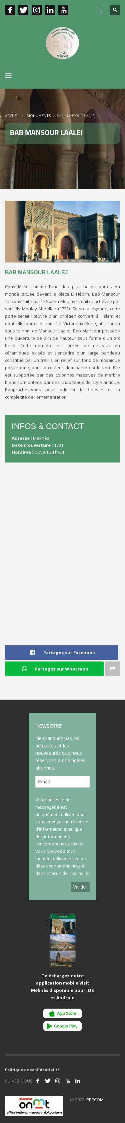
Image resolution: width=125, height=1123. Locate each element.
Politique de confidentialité (32, 1069)
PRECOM (95, 1100)
